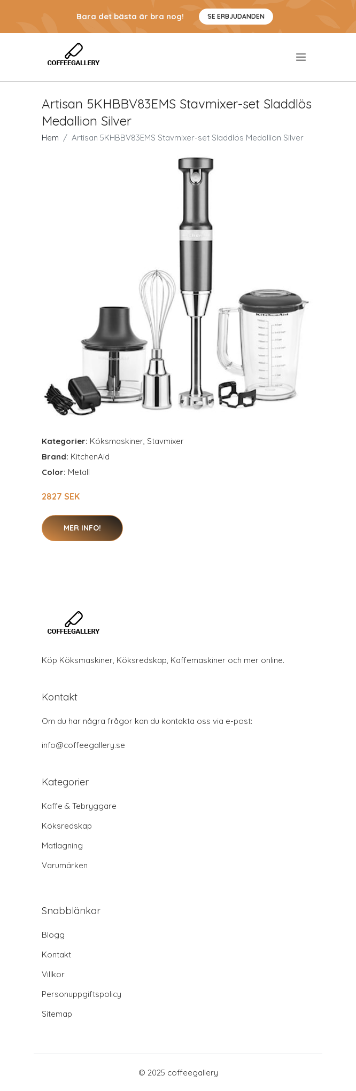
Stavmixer (165, 441)
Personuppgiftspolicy (81, 994)
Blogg (53, 935)
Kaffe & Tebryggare (79, 806)
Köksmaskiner (116, 441)
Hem (50, 138)
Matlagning (62, 845)
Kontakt (56, 954)
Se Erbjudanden (236, 16)
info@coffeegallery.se (83, 745)
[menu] (301, 57)
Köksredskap (67, 826)
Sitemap (57, 1014)
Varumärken (65, 865)
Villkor (53, 974)
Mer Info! (82, 528)
